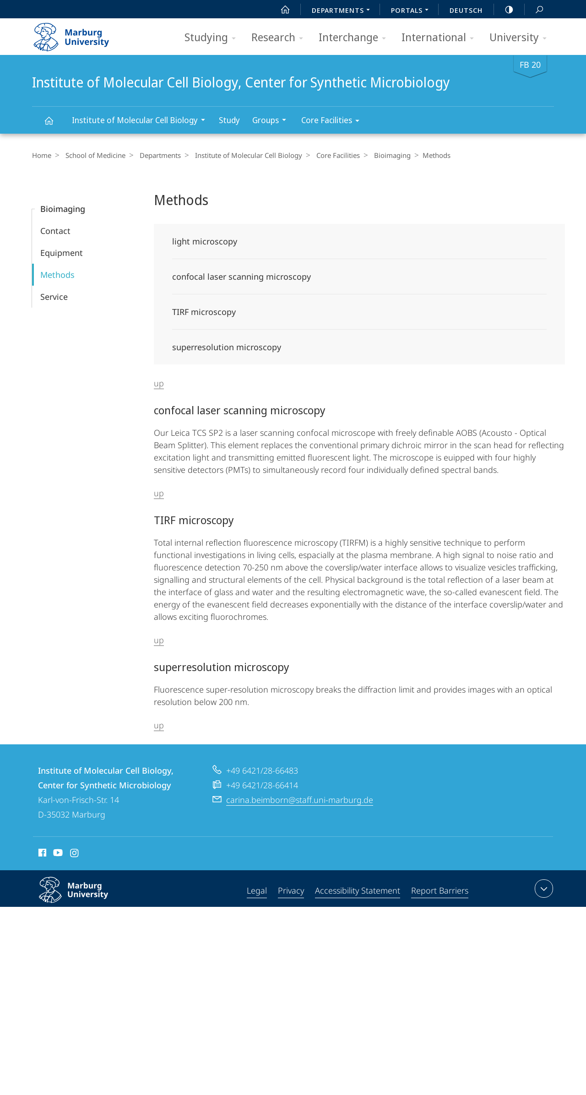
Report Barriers (439, 890)
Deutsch (466, 10)
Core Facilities (333, 121)
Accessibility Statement (357, 890)
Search (534, 10)
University (521, 37)
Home (41, 155)
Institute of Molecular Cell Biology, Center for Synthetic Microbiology (54, 125)
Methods (57, 274)
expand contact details (543, 888)
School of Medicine (93, 155)
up (159, 383)
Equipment (61, 252)
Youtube (57, 854)
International (441, 37)
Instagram (75, 854)
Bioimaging (381, 155)
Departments (155, 155)
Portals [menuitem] (412, 10)
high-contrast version (504, 10)
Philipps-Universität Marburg (83, 897)
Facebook (41, 854)
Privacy (291, 890)
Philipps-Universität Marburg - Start (81, 34)
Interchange (355, 37)
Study (229, 119)
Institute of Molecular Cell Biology (141, 121)
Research (280, 37)
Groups (272, 121)
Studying (213, 37)
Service (54, 296)
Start (280, 10)
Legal (257, 890)
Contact (55, 230)
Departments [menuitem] (343, 10)
